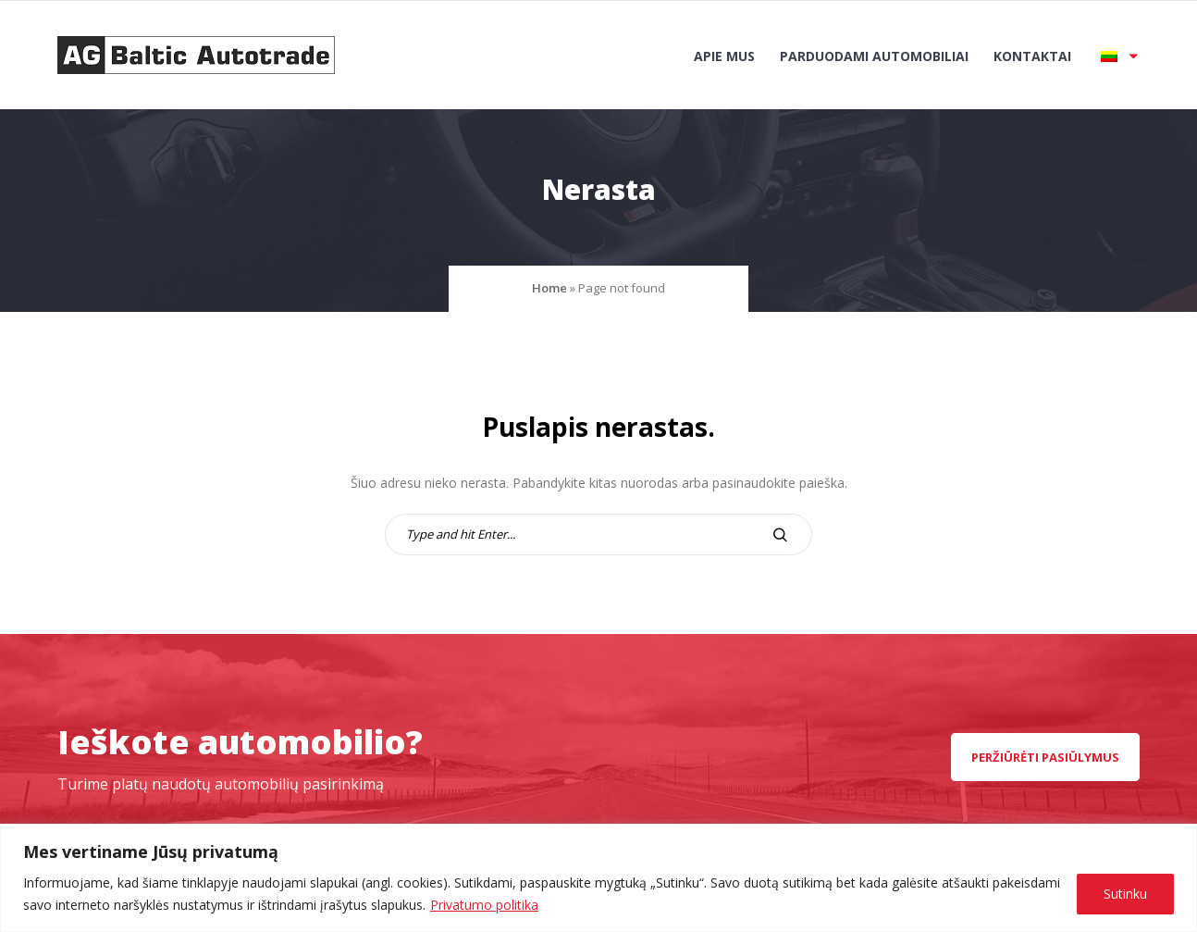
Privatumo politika (484, 904)
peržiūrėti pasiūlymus (1045, 757)
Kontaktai (1032, 56)
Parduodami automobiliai (874, 56)
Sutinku (1125, 893)
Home (549, 288)
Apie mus (724, 56)
